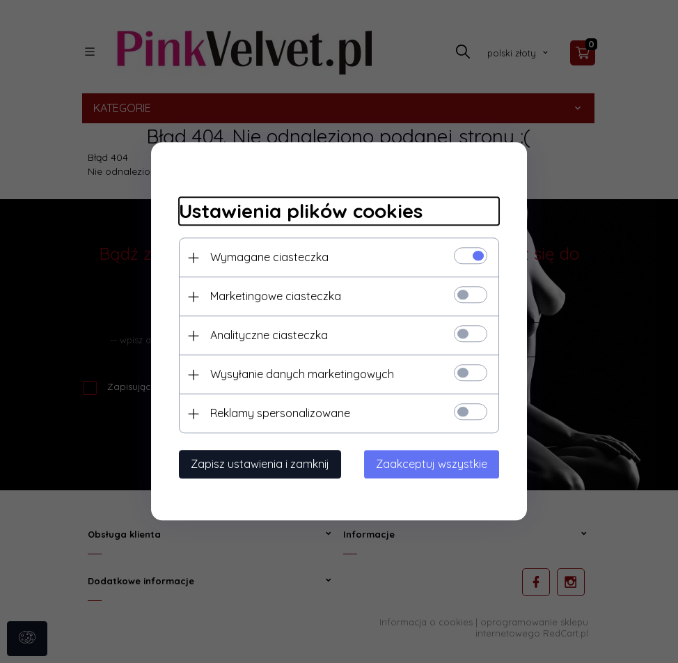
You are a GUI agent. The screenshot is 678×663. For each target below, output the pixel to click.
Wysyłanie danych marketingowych (302, 375)
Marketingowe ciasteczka (275, 297)
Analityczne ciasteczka (269, 336)
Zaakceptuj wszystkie (431, 464)
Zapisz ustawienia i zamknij (260, 464)
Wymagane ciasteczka (269, 258)
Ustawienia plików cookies (301, 210)
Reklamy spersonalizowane (280, 414)
